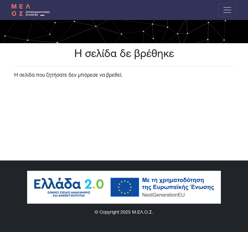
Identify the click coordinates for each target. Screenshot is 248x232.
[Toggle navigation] (227, 10)
